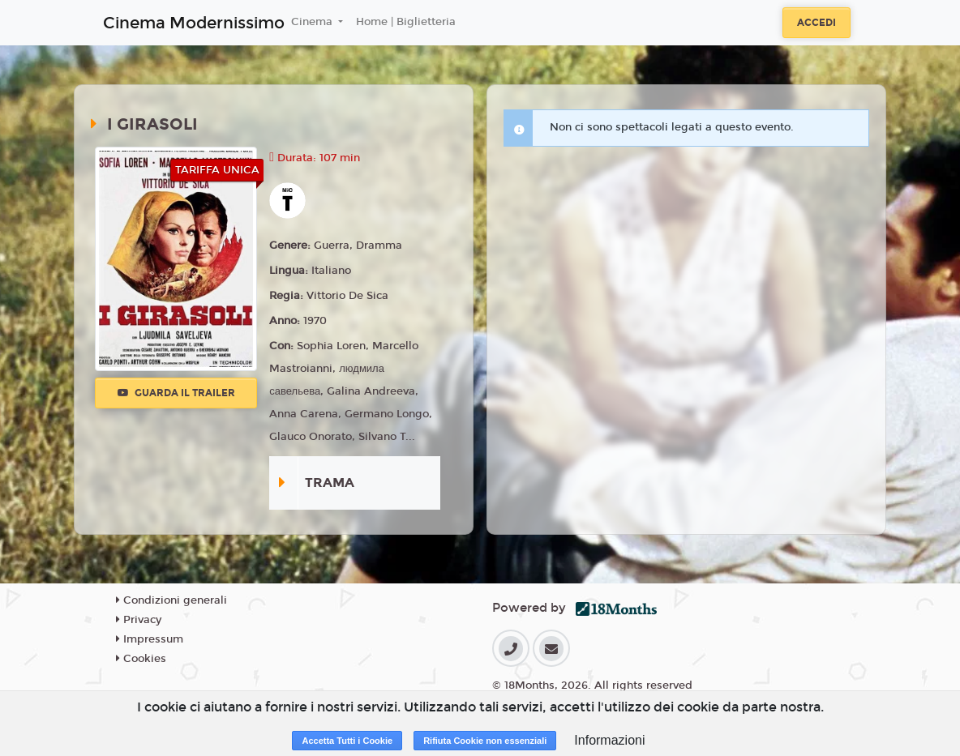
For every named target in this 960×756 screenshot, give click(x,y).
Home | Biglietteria (406, 21)
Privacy (138, 619)
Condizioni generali (171, 600)
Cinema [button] (313, 21)
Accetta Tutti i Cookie (347, 740)
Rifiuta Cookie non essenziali (484, 740)
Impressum (149, 639)
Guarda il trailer (176, 393)
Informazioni (609, 740)
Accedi (816, 22)
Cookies (141, 658)
